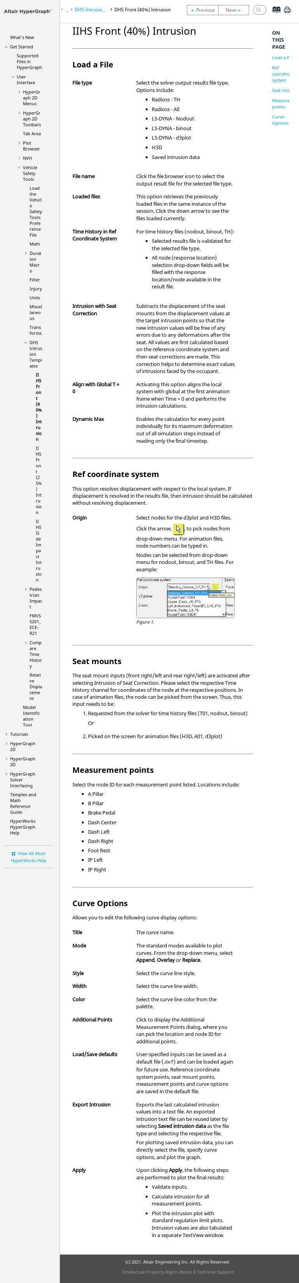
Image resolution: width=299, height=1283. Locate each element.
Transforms (36, 330)
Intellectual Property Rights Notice (157, 1272)
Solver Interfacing (22, 779)
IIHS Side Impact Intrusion (39, 550)
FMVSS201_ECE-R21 (35, 624)
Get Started (21, 46)
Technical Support (215, 1272)
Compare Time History (36, 654)
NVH (27, 158)
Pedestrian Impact (36, 598)
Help (22, 827)
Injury (36, 289)
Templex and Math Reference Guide (23, 803)
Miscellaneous (36, 312)
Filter (35, 280)
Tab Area (32, 133)
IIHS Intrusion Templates (36, 354)
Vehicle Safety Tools (30, 173)
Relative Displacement (36, 686)
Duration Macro (35, 262)
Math (35, 244)
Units (35, 297)
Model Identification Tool (31, 716)
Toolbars (32, 118)
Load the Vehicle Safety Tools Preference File (36, 211)
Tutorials (19, 734)
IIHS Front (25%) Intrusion (39, 480)
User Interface (26, 79)
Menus (31, 97)
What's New (22, 37)
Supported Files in (29, 61)
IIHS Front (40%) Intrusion (39, 407)
